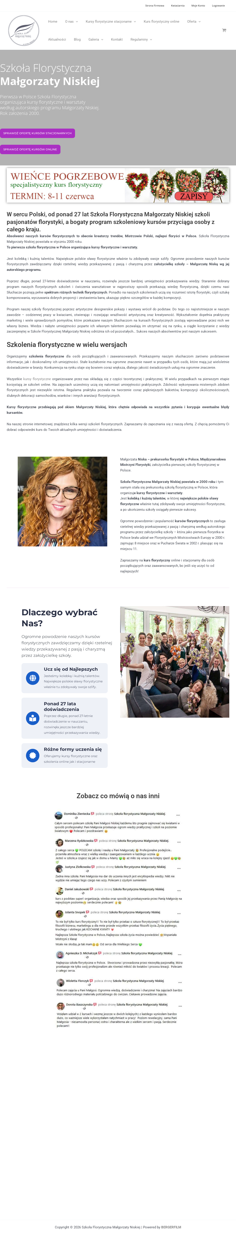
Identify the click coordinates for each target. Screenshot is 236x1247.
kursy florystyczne (37, 379)
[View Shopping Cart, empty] (224, 30)
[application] (74, 22)
